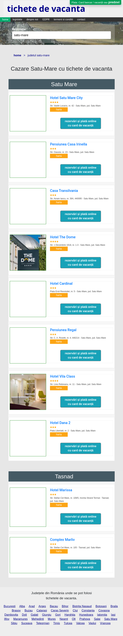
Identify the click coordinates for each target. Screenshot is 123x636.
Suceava (26, 623)
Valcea (80, 623)
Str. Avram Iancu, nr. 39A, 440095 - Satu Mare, (79, 198)
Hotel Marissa (61, 490)
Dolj (24, 614)
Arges (42, 606)
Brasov (16, 610)
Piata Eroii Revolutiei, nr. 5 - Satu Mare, (76, 291)
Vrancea (105, 623)
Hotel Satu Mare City (66, 98)
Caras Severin (60, 610)
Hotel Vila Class (62, 376)
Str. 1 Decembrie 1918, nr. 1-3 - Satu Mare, (77, 245)
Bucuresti (10, 606)
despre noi (32, 19)
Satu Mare (64, 84)
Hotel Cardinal (61, 283)
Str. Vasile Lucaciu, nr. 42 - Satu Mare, (75, 105)
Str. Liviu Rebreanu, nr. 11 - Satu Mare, (75, 384)
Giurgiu (46, 614)
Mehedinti (38, 618)
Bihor (65, 606)
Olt (74, 618)
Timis (56, 623)
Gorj (57, 614)
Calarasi (42, 610)
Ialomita (102, 614)
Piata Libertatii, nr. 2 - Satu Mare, (73, 430)
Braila (114, 606)
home (5, 19)
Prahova (84, 618)
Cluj (75, 610)
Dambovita (11, 614)
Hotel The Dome (63, 237)
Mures (52, 618)
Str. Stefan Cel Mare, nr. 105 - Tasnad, (75, 547)
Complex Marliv (62, 540)
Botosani (101, 606)
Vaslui (92, 623)
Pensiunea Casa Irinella (68, 144)
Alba (22, 606)
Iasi (113, 614)
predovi (113, 2)
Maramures (20, 618)
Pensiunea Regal (63, 330)
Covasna (104, 610)
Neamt (64, 618)
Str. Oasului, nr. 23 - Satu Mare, (72, 152)
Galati (34, 614)
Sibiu (14, 623)
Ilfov (6, 618)
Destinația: (19, 29)
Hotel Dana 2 (60, 423)
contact (81, 19)
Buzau (28, 610)
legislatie (17, 19)
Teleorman (42, 623)
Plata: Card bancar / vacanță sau (95, 2)
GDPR (45, 19)
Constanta (88, 610)
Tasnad (64, 476)
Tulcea (68, 623)
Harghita (70, 614)
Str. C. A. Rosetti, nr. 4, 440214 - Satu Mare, (78, 338)
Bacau (54, 606)
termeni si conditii (63, 19)
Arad (32, 606)
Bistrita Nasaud (82, 606)
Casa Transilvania (64, 191)
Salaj (97, 618)
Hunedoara (86, 614)
